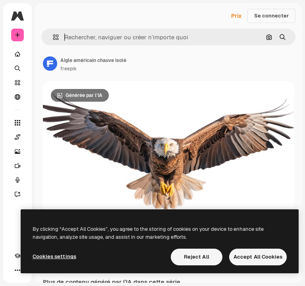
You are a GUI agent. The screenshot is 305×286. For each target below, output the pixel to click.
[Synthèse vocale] (17, 180)
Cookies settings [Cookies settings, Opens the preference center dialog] (54, 256)
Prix (236, 15)
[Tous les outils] (17, 122)
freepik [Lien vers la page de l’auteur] (68, 69)
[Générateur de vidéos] (17, 165)
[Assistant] (17, 194)
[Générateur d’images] (17, 151)
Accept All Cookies (258, 256)
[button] (53, 37)
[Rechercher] (17, 68)
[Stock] (17, 82)
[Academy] (17, 255)
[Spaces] (17, 137)
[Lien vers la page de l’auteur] (50, 63)
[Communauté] (17, 97)
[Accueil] (17, 54)
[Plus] (17, 270)
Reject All (196, 256)
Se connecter (271, 15)
